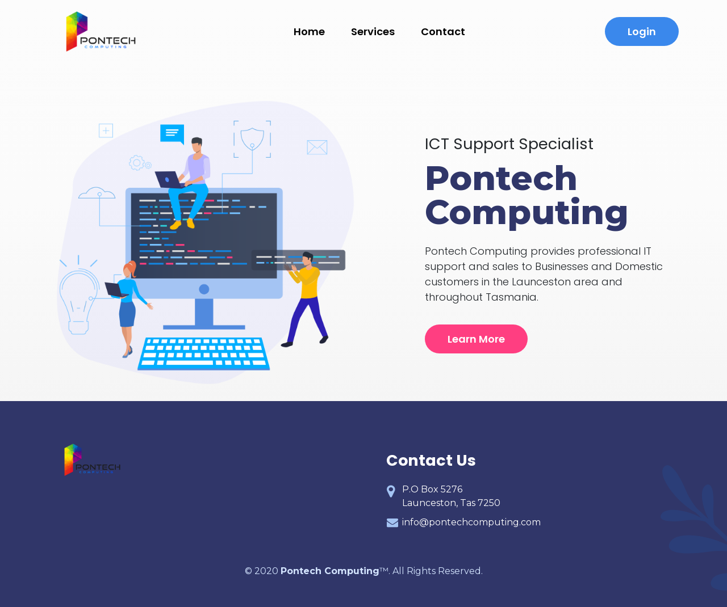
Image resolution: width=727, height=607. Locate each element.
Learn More (476, 339)
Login (642, 31)
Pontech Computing (330, 571)
